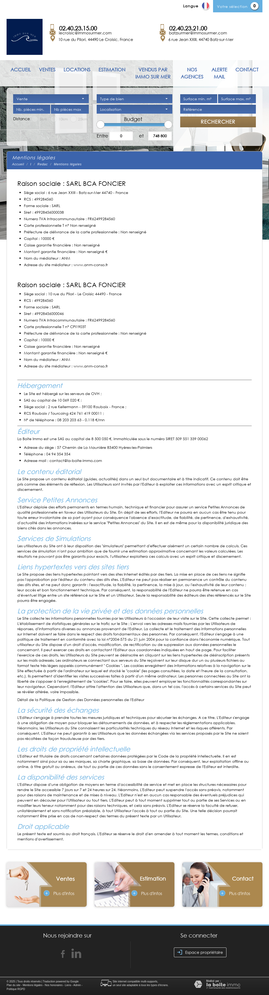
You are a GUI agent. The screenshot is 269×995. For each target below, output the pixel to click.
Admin (77, 985)
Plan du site (13, 985)
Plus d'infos (59, 893)
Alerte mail (219, 73)
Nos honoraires (54, 985)
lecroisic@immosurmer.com (85, 32)
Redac (42, 164)
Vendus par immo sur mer (152, 73)
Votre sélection (232, 6)
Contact (246, 69)
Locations (77, 69)
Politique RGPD (16, 989)
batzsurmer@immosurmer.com (198, 32)
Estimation (112, 69)
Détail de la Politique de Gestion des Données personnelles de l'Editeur (80, 699)
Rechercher (218, 122)
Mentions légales (32, 985)
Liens (68, 985)
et (141, 136)
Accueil (21, 69)
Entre (102, 136)
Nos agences (192, 73)
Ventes (47, 69)
